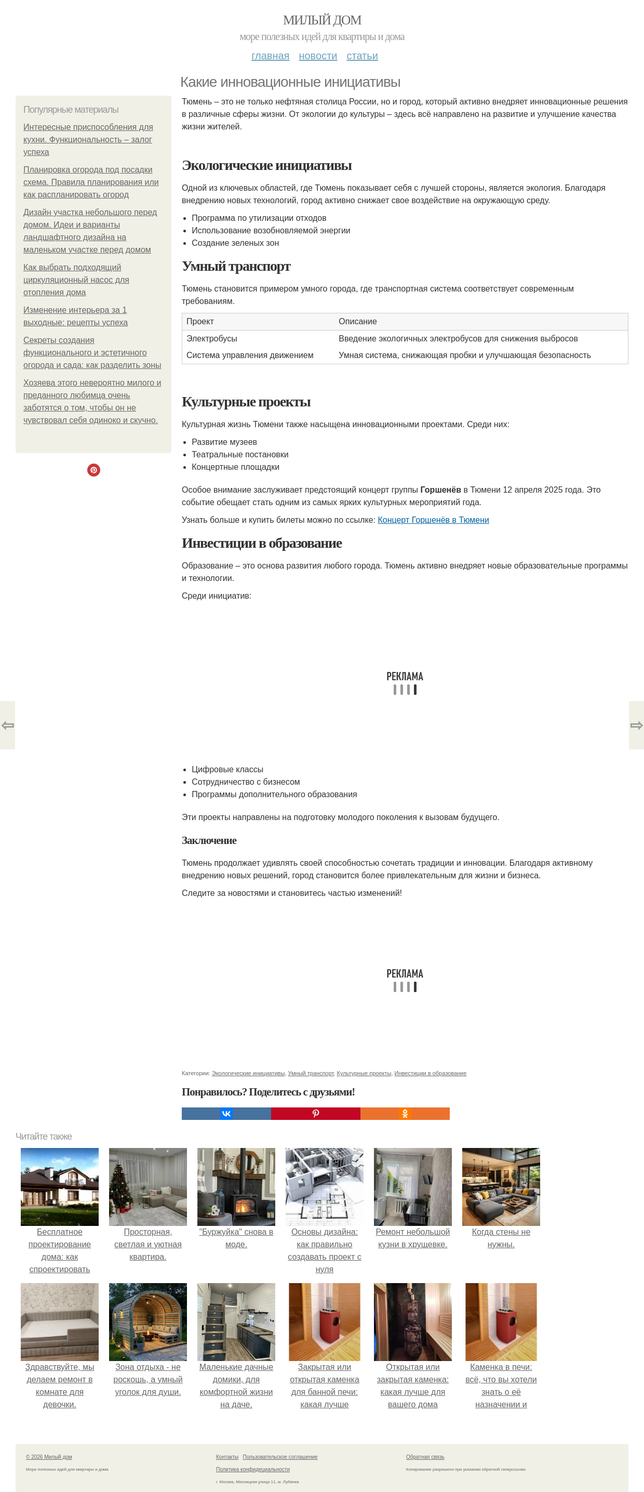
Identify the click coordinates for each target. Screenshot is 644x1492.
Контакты (227, 1457)
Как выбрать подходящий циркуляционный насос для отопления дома (76, 280)
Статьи (362, 55)
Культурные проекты (364, 1073)
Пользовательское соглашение (280, 1457)
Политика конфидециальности (253, 1469)
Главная (270, 55)
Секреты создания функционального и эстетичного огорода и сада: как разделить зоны (92, 352)
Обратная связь (425, 1457)
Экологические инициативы (248, 1073)
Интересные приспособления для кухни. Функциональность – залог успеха (88, 139)
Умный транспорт (311, 1073)
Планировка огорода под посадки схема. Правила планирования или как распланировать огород (91, 182)
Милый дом (322, 20)
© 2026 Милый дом (49, 1457)
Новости (318, 55)
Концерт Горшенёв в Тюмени (433, 520)
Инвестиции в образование (431, 1073)
